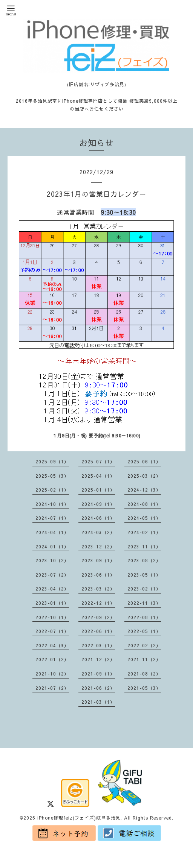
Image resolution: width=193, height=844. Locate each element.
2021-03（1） (98, 702)
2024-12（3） (144, 490)
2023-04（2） (52, 589)
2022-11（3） (144, 603)
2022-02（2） (144, 645)
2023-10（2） (52, 560)
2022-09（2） (98, 617)
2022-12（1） (98, 603)
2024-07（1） (52, 518)
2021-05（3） (144, 688)
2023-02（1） (144, 589)
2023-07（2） (52, 575)
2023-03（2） (98, 589)
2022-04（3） (52, 645)
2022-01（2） (52, 659)
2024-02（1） (144, 532)
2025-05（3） (52, 476)
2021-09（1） (98, 674)
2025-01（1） (98, 490)
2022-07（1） (52, 631)
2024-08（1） (144, 504)
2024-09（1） (98, 504)
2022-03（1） (98, 645)
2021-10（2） (52, 674)
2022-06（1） (98, 631)
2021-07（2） (52, 688)
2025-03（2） (144, 476)
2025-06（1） (144, 461)
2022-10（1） (52, 617)
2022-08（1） (144, 617)
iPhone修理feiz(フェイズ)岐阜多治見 (79, 818)
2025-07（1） (98, 461)
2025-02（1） (52, 490)
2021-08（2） (144, 674)
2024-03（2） (98, 532)
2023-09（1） (98, 560)
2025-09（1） (52, 461)
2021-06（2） (98, 688)
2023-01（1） (52, 603)
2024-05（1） (144, 518)
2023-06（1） (98, 575)
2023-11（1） (144, 546)
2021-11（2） (144, 659)
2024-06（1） (98, 518)
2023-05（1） (144, 575)
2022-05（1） (144, 631)
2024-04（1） (52, 532)
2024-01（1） (52, 546)
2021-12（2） (98, 659)
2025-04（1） (98, 476)
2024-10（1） (52, 504)
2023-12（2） (98, 546)
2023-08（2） (144, 560)
